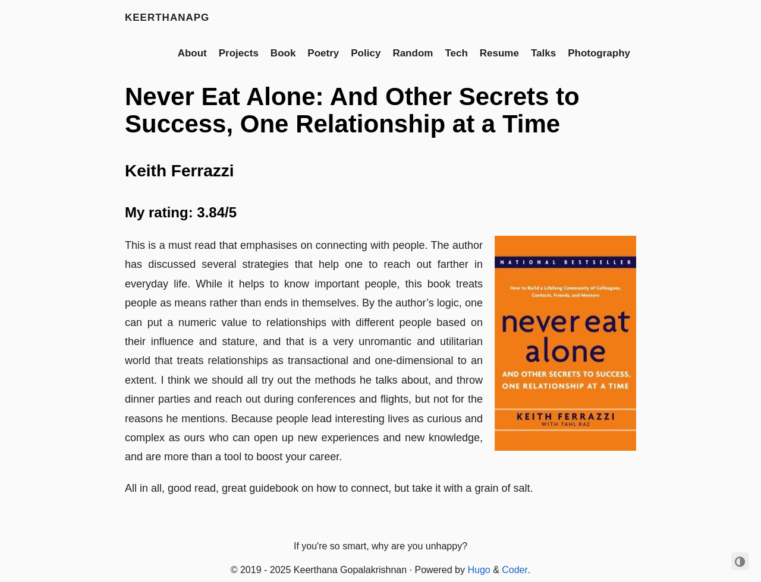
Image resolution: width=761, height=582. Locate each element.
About (192, 53)
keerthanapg (167, 17)
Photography (599, 53)
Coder (515, 570)
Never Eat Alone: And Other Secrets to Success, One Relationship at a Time (352, 110)
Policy (365, 53)
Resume (499, 53)
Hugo (478, 570)
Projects (239, 53)
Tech (456, 53)
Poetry (323, 53)
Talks (543, 53)
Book (283, 53)
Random (412, 53)
